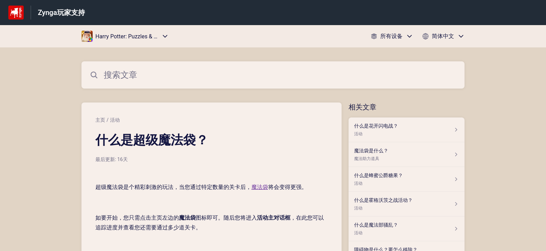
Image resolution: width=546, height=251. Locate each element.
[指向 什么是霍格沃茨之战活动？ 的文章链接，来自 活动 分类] (407, 204)
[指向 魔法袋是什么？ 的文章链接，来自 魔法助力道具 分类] (407, 154)
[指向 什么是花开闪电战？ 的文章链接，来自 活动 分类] (407, 129)
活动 (115, 120)
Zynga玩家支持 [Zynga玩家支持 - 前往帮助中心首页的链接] (61, 12)
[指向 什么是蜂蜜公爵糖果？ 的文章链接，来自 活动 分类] (407, 179)
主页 (100, 120)
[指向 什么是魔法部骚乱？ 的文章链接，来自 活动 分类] (407, 228)
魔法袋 (259, 187)
